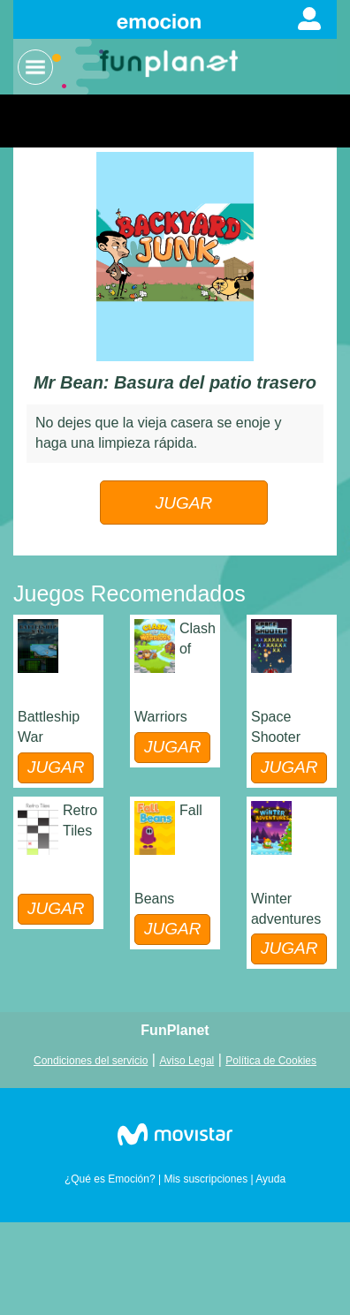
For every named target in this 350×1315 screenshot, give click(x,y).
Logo (170, 62)
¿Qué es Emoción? (110, 1179)
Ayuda (270, 1179)
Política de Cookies (270, 1060)
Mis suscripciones (205, 1179)
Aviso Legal (186, 1060)
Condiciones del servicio (91, 1060)
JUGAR (184, 503)
